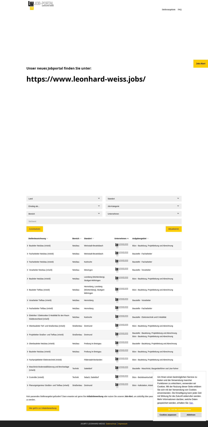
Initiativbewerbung (95, 396)
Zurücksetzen (34, 229)
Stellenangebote (168, 9)
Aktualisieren (173, 229)
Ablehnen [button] (191, 415)
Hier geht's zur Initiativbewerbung (43, 408)
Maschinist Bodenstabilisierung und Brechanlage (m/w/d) (49, 368)
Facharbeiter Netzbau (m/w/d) (41, 254)
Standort (89, 238)
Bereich (76, 238)
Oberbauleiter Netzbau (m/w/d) (41, 344)
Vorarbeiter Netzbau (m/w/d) (40, 270)
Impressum (122, 424)
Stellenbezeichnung (38, 238)
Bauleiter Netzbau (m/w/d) (40, 246)
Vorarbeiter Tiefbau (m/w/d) (40, 300)
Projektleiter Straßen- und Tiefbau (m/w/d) (46, 335)
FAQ (180, 9)
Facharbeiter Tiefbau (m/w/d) (41, 308)
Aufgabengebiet (140, 238)
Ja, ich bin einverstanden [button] (179, 409)
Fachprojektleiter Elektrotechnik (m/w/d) (45, 360)
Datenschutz (111, 424)
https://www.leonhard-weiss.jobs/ (86, 79)
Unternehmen (121, 238)
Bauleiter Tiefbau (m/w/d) (39, 290)
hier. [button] (191, 403)
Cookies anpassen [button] (168, 415)
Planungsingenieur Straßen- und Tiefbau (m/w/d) (49, 385)
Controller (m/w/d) (36, 377)
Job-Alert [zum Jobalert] (200, 63)
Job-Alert (129, 396)
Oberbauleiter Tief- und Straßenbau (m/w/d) (47, 326)
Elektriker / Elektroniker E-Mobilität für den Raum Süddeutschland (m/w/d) (49, 317)
